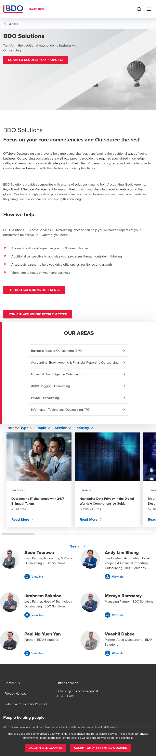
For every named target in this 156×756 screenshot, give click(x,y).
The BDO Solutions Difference (34, 290)
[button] (35, 60)
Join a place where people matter (37, 314)
